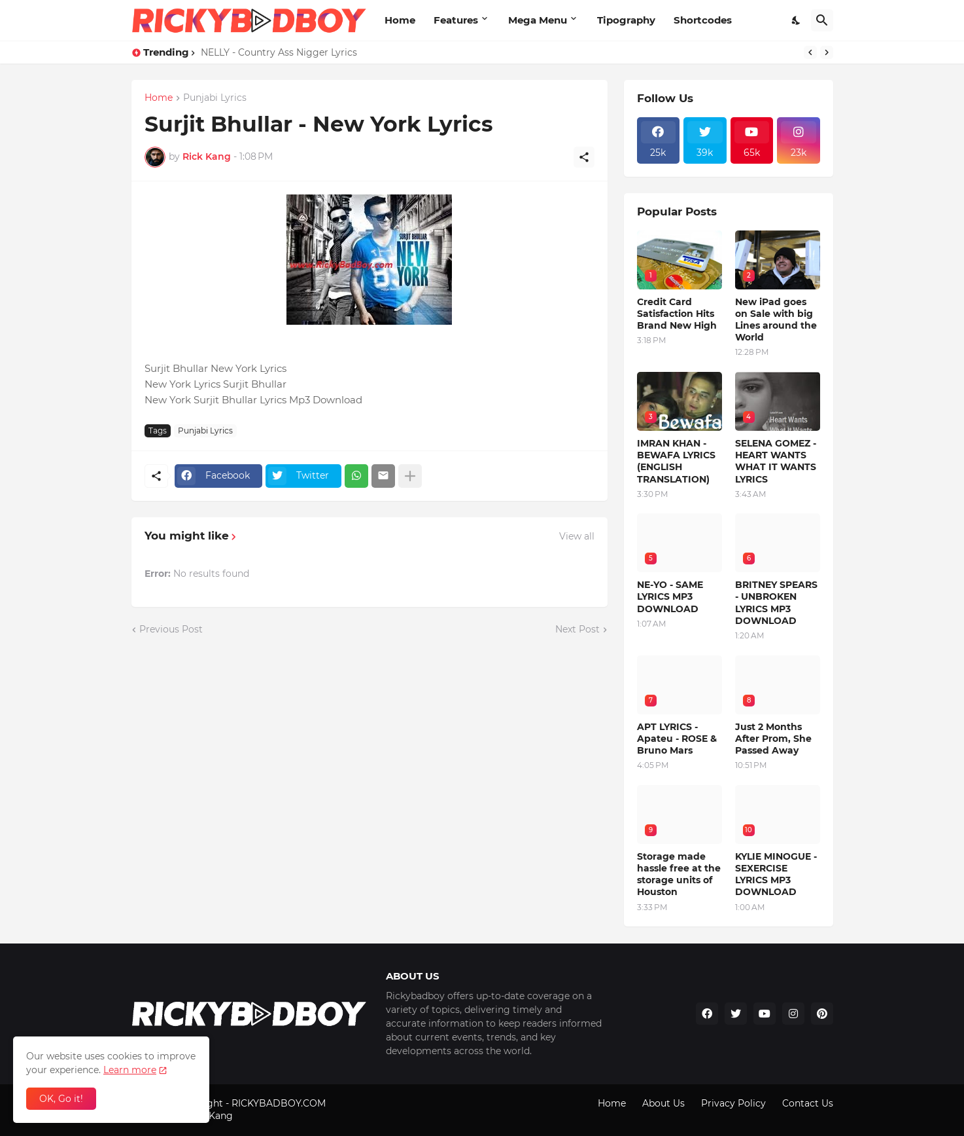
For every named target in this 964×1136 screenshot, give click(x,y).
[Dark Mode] (796, 20)
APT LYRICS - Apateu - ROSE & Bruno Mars (677, 738)
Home (400, 20)
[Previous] (810, 52)
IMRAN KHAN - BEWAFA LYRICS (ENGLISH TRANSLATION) (676, 461)
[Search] (822, 20)
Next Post (577, 629)
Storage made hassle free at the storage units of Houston (679, 874)
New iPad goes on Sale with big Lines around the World (776, 320)
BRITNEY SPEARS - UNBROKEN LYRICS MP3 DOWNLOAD (776, 603)
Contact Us (807, 1103)
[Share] (584, 157)
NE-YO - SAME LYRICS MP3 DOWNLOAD (670, 596)
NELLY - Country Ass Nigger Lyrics (279, 52)
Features (456, 20)
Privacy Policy (733, 1103)
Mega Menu (537, 20)
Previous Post (171, 629)
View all (576, 536)
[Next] (826, 52)
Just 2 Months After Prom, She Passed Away (773, 738)
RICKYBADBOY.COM (279, 1103)
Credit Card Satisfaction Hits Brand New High (677, 313)
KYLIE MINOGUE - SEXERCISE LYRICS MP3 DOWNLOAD (776, 874)
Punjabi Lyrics (215, 98)
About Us (663, 1103)
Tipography (626, 20)
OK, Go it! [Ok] (61, 1099)
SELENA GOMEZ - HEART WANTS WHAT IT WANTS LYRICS (775, 461)
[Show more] (410, 476)
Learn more (129, 1070)
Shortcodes (703, 20)
